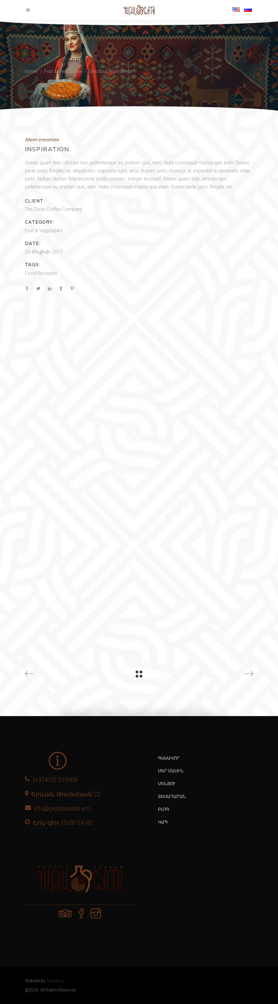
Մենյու (166, 783)
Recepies (47, 273)
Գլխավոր (169, 758)
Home (31, 71)
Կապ (162, 822)
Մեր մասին (170, 770)
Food (30, 273)
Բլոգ (163, 809)
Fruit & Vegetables (63, 71)
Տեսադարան (172, 796)
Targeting (55, 980)
